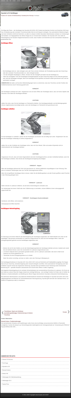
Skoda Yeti (5, 373)
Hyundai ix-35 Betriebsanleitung (14, 15)
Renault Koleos (6, 370)
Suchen (18, 0)
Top (10, 0)
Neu (7, 0)
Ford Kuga (5, 363)
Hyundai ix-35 (4, 15)
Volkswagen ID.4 (6, 380)
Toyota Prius (5, 384)
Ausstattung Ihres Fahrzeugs (28, 15)
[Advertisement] (35, 22)
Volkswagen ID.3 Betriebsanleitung (11, 377)
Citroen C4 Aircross (7, 359)
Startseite (3, 0)
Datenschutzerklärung (26, 0)
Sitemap (14, 0)
